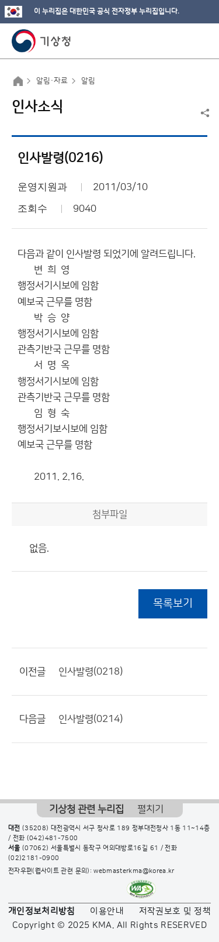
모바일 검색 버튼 (181, 41)
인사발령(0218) (90, 671)
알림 (88, 81)
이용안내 (106, 911)
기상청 (41, 41)
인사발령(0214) (90, 719)
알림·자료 (52, 81)
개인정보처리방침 (41, 911)
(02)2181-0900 (34, 858)
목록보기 (173, 603)
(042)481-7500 (52, 838)
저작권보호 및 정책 (175, 911)
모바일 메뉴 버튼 (200, 41)
